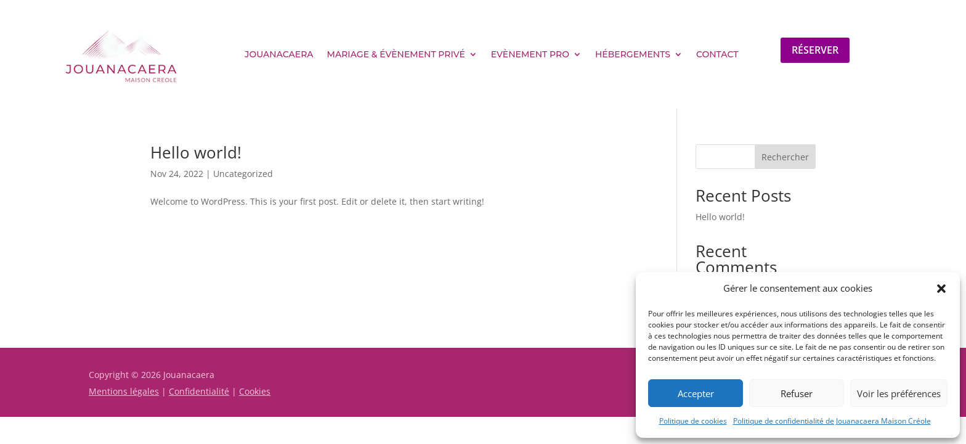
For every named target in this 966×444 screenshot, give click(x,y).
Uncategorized (243, 173)
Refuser (797, 393)
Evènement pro (530, 54)
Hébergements (632, 54)
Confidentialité (199, 391)
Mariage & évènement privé (396, 54)
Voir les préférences (899, 393)
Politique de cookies (693, 421)
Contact (717, 54)
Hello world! (196, 152)
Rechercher (785, 157)
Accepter (696, 393)
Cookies (254, 391)
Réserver (815, 50)
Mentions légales (124, 391)
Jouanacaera (279, 54)
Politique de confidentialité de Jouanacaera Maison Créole (832, 421)
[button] (941, 288)
